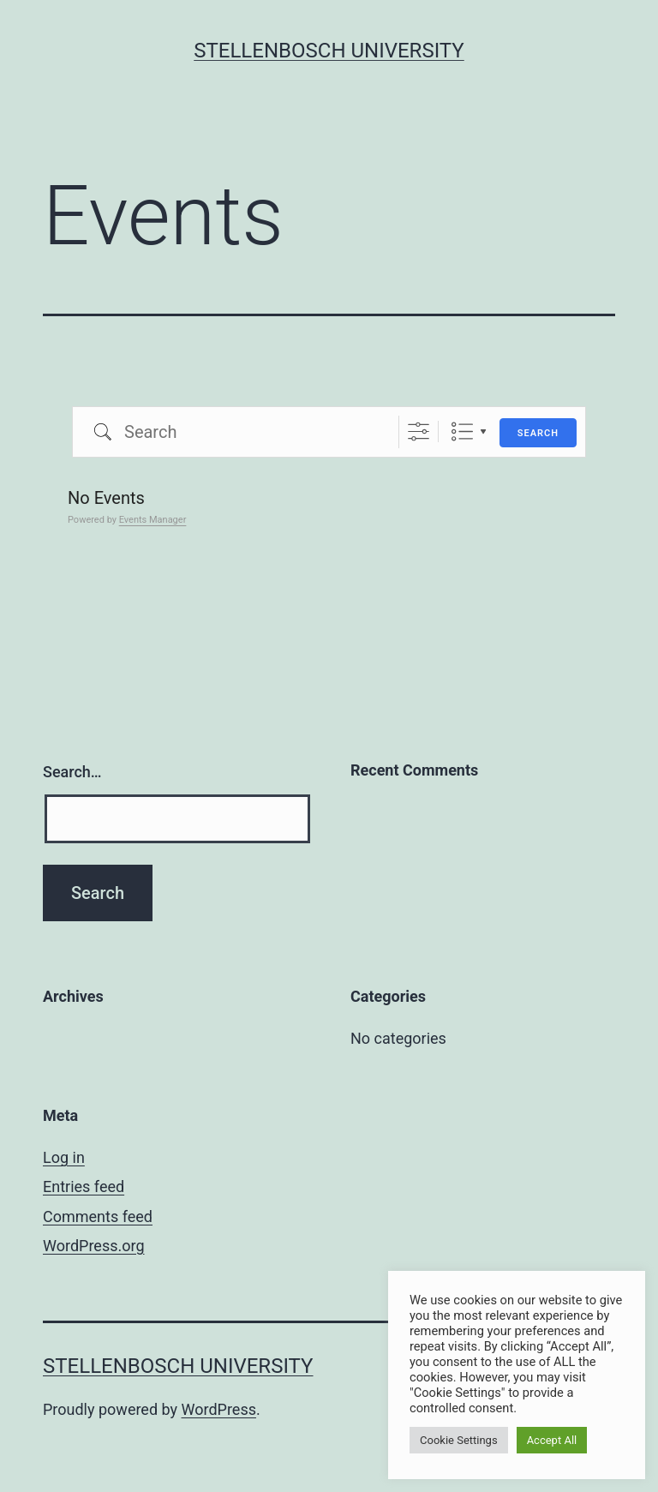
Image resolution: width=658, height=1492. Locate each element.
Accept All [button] (552, 1440)
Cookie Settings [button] (459, 1440)
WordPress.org (94, 1246)
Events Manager (153, 519)
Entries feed (83, 1186)
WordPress (219, 1409)
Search (538, 433)
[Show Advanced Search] (418, 431)
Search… (72, 772)
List (462, 431)
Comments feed (98, 1216)
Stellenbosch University (329, 51)
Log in (64, 1157)
